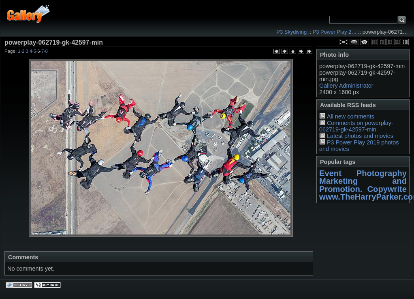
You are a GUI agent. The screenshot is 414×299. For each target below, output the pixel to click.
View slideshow (364, 42)
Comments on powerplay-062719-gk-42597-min (356, 126)
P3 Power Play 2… (335, 32)
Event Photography (363, 173)
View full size (343, 42)
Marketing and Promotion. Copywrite (363, 184)
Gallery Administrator (346, 85)
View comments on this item (354, 42)
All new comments (350, 116)
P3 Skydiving (291, 32)
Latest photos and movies (360, 136)
